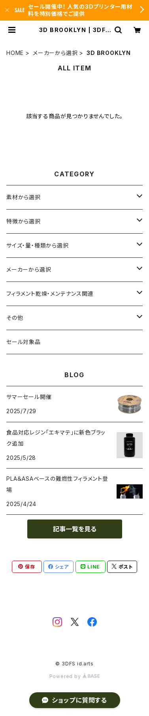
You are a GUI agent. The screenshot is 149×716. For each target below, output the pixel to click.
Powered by (74, 676)
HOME (15, 52)
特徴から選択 (23, 221)
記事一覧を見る (74, 529)
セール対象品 (23, 341)
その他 (14, 317)
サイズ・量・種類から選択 (37, 245)
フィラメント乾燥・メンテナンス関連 (50, 293)
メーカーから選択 (55, 52)
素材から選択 (23, 197)
